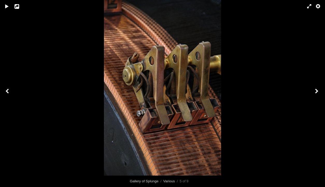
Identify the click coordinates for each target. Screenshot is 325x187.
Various (169, 181)
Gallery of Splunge (144, 181)
